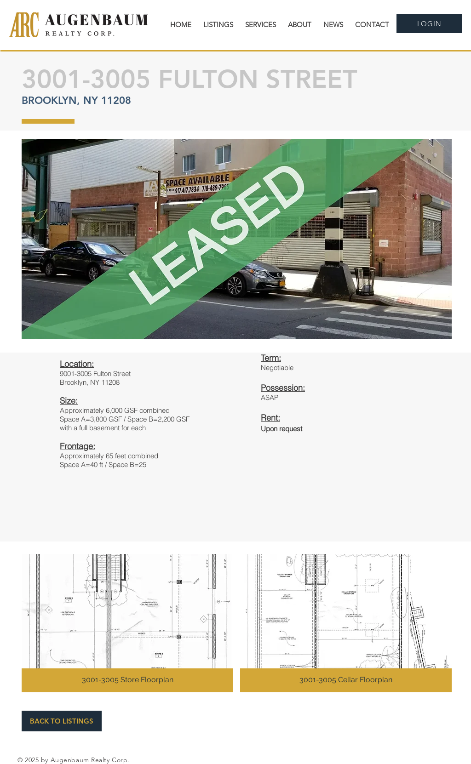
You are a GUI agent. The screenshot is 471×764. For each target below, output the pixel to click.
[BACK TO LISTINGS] (62, 721)
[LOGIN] (429, 23)
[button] (127, 623)
